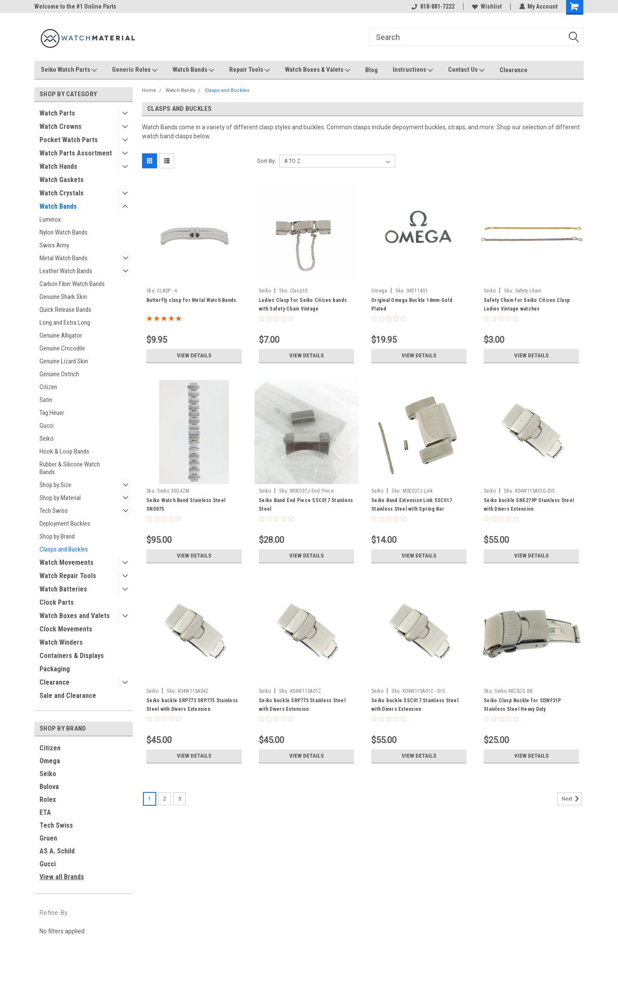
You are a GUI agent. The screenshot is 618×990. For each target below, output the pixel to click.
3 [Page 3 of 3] (179, 799)
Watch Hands (58, 166)
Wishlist (486, 6)
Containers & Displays (71, 656)
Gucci (46, 426)
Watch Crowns (60, 126)
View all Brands (61, 877)
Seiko (46, 438)
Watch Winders (61, 642)
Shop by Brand (57, 536)
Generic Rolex (135, 70)
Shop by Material (60, 498)
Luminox (50, 219)
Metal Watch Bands (63, 258)
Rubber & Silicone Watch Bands (69, 468)
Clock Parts (56, 602)
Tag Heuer (51, 413)
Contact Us (466, 70)
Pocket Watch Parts (68, 140)
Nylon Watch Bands (63, 232)
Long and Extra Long (64, 322)
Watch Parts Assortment (75, 153)
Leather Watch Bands (65, 271)
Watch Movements (66, 562)
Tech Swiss (53, 511)
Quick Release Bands (65, 310)
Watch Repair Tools (67, 576)
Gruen (48, 838)
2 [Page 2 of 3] (164, 799)
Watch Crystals (61, 193)
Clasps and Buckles (63, 549)
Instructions (413, 70)
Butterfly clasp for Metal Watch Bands (191, 300)
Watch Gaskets (61, 180)
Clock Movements (65, 629)
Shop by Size (55, 485)
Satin (45, 400)
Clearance (513, 70)
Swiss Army (54, 245)
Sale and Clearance (67, 695)
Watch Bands (193, 70)
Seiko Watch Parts (69, 70)
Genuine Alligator (60, 335)
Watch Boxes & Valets (317, 70)
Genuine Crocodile (62, 348)
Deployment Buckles (64, 523)
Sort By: (266, 161)
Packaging (54, 669)
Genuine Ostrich (59, 374)
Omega (49, 761)
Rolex (47, 799)
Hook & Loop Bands (64, 451)
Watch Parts (57, 113)
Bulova (49, 787)
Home (149, 90)
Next (572, 799)
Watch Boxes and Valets (74, 616)
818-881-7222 (432, 6)
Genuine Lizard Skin (63, 361)
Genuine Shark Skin (63, 297)
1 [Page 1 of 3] (149, 799)
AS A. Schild (57, 851)
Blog (371, 70)
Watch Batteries (63, 589)
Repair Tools (249, 70)
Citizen (48, 387)
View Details (194, 355)
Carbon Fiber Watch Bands (72, 284)
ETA (45, 812)
